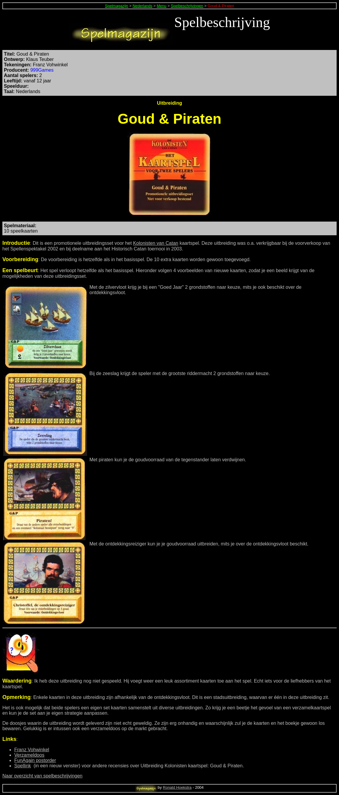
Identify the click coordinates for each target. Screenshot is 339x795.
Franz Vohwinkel (31, 749)
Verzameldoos (29, 755)
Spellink (22, 765)
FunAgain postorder (35, 760)
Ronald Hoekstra (177, 787)
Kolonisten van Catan (155, 243)
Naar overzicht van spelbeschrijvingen (42, 775)
